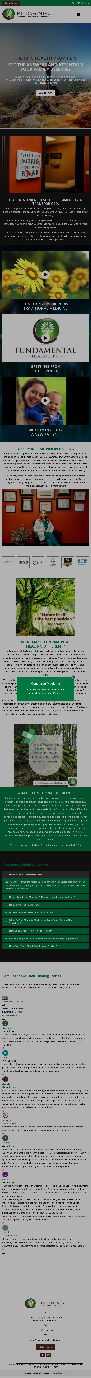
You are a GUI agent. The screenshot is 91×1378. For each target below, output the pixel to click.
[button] (73, 676)
